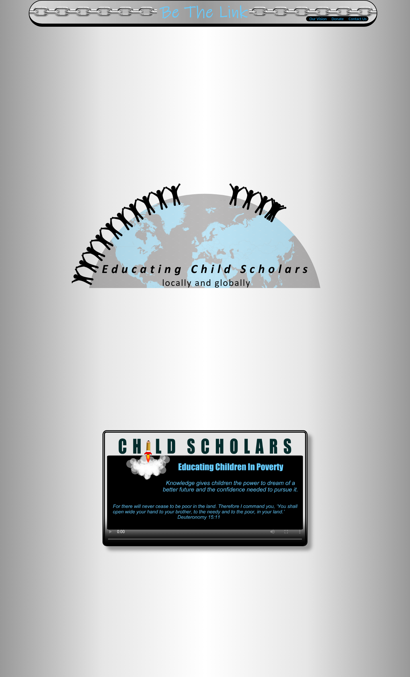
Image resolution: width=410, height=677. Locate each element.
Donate (338, 18)
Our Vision (318, 18)
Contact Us (357, 18)
